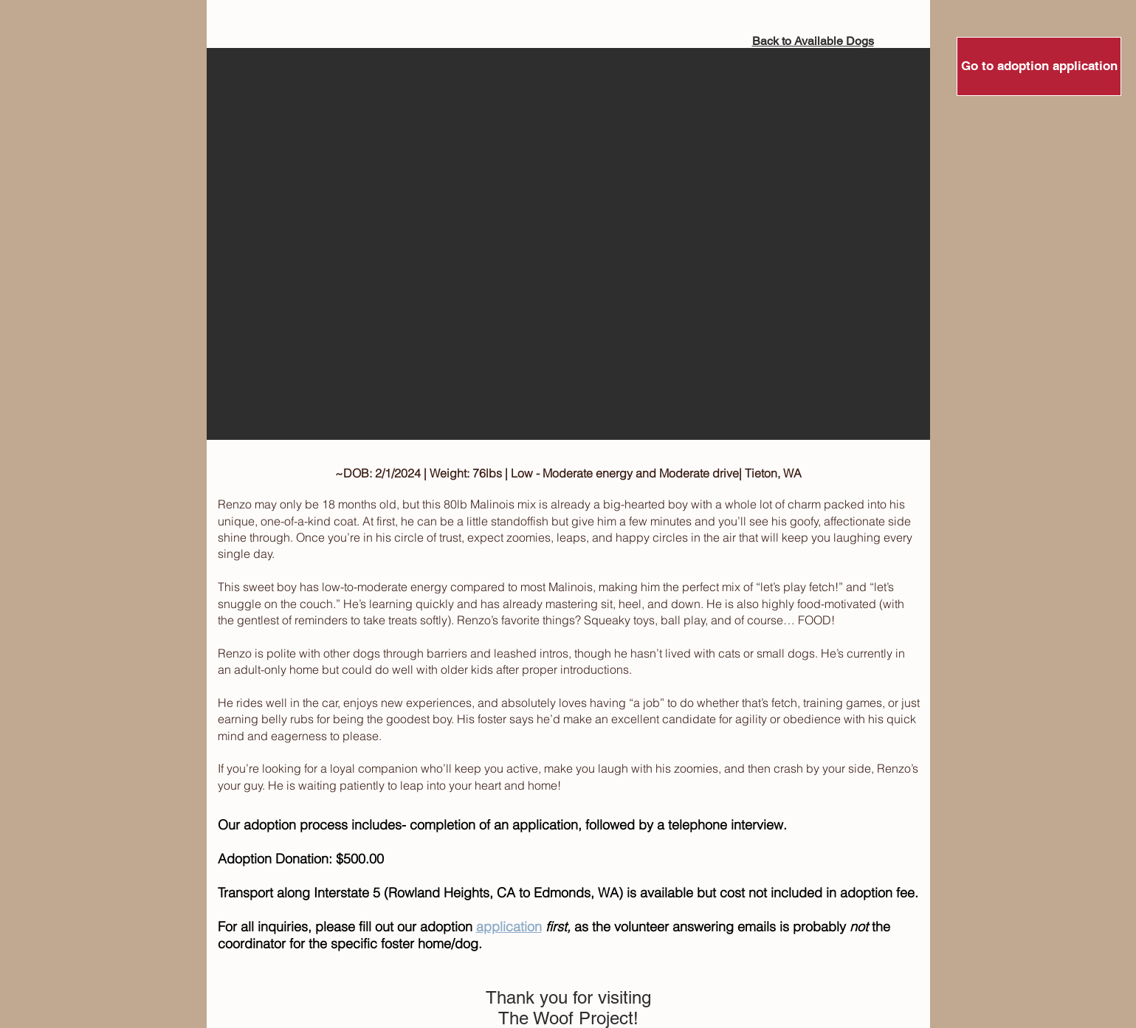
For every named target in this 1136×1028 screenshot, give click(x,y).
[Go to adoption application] (1039, 66)
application (509, 926)
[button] (568, 244)
